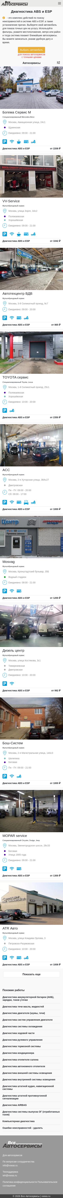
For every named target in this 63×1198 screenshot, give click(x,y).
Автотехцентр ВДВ (17, 293)
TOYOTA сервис (15, 377)
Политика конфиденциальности (20, 1182)
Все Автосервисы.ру (20, 4)
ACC (6, 470)
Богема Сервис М (16, 112)
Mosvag (8, 562)
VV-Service (11, 201)
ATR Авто (10, 928)
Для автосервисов (12, 1155)
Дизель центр (13, 650)
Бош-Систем (12, 743)
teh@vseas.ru (10, 1175)
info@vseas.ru (10, 1165)
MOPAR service (14, 836)
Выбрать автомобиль (31, 50)
